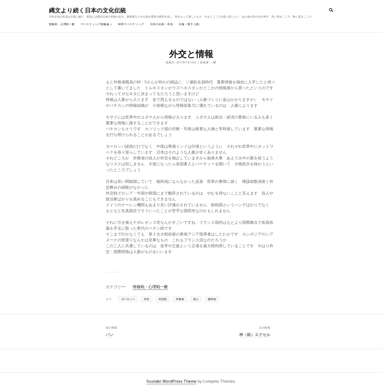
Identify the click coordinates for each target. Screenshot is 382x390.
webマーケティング (131, 24)
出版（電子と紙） (190, 24)
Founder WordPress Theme (171, 381)
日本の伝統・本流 (161, 24)
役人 (196, 299)
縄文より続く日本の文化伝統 (87, 10)
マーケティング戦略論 (95, 24)
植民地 (212, 299)
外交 (146, 299)
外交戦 (163, 299)
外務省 (180, 299)
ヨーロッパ (128, 299)
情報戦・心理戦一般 (62, 24)
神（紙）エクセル (254, 334)
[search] (331, 10)
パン (110, 334)
